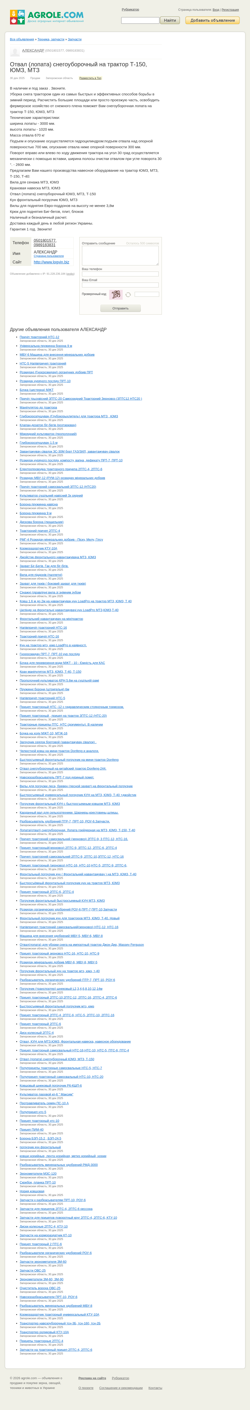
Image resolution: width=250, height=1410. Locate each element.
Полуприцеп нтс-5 (33, 1112)
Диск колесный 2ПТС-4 (37, 1033)
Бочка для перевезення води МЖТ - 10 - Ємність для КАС (62, 663)
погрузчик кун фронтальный (40, 1147)
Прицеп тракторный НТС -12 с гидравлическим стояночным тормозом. (72, 707)
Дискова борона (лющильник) (42, 522)
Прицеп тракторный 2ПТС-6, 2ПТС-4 (47, 892)
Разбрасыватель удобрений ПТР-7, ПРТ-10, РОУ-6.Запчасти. (65, 821)
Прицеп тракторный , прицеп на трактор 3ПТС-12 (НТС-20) (63, 715)
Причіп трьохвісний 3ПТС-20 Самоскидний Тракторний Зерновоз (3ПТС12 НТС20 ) (81, 398)
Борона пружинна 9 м (36, 513)
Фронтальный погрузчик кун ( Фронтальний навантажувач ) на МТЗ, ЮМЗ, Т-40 (78, 874)
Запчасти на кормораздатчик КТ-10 (46, 1235)
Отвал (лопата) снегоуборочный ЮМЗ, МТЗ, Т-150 (57, 1059)
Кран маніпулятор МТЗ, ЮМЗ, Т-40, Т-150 (50, 671)
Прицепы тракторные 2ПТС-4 (41, 1341)
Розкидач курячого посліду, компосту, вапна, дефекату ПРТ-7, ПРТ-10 (71, 460)
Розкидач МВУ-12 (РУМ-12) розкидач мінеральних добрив (62, 478)
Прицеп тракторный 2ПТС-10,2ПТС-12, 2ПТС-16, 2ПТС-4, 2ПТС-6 (68, 997)
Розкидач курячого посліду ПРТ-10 (45, 381)
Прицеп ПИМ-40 (32, 1129)
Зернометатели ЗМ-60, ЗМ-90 (41, 1279)
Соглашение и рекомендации (121, 1388)
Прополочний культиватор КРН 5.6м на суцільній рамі (59, 680)
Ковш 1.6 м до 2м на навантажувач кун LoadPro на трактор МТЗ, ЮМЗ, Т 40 (76, 601)
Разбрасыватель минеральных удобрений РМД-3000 (59, 1165)
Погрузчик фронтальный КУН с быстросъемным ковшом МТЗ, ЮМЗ (70, 804)
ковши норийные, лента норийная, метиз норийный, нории (63, 1156)
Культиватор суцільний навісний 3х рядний (51, 495)
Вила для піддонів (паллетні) (41, 575)
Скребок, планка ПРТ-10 (38, 1182)
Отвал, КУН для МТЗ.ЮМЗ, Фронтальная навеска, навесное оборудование (75, 1041)
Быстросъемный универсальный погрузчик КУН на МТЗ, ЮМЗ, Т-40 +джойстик (78, 795)
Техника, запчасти (50, 39)
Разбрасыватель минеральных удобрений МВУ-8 (56, 1306)
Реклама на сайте (92, 1378)
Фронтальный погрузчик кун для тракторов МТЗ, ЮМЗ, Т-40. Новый (70, 918)
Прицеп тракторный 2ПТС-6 (40, 1024)
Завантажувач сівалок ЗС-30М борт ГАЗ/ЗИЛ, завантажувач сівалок (70, 451)
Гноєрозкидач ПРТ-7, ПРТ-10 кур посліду (50, 654)
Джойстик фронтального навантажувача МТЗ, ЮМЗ (58, 557)
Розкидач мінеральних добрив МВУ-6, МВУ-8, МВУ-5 (58, 962)
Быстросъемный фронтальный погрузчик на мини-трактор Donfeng (69, 760)
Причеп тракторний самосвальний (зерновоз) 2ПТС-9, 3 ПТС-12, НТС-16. (74, 839)
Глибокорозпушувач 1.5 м (39, 442)
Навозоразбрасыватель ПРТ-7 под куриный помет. (57, 777)
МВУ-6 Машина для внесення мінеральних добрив (57, 354)
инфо (70, 273)
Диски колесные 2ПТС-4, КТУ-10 (44, 1226)
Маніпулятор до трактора (38, 407)
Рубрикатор (130, 9)
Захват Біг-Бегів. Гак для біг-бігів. (44, 566)
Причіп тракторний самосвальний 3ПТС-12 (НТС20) (58, 487)
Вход (216, 9)
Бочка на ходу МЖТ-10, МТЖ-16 (44, 733)
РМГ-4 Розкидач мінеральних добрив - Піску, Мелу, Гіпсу (61, 539)
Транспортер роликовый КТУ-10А (44, 1332)
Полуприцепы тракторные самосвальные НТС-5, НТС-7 (61, 1068)
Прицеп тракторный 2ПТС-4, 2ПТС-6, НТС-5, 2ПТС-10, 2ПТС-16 (67, 1015)
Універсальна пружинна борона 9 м (46, 346)
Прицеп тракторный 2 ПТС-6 (41, 1244)
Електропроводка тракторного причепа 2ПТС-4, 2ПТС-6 (61, 469)
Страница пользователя (49, 255)
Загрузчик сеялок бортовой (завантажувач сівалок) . (58, 742)
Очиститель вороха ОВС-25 (40, 1288)
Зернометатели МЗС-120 (38, 1173)
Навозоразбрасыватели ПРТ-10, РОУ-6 (49, 1297)
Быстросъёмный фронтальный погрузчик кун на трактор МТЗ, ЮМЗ (70, 883)
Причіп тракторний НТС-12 (39, 337)
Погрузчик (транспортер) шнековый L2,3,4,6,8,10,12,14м (61, 988)
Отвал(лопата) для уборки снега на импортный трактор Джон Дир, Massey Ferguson (82, 944)
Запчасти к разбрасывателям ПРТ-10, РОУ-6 (53, 1200)
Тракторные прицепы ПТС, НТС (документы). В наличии (61, 724)
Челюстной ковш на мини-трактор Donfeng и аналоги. (59, 751)
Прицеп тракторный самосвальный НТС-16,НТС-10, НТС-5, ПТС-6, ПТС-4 (74, 1050)
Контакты (155, 1388)
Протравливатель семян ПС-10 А (44, 1103)
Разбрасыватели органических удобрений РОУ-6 (56, 1253)
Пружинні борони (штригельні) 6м (44, 689)
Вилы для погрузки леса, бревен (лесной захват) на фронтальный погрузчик (76, 786)
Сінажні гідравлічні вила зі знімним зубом (50, 592)
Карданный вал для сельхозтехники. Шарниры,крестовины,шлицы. (69, 812)
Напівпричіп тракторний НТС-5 (42, 698)
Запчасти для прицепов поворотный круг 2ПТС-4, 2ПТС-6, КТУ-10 (68, 1217)
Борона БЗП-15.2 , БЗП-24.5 (40, 1138)
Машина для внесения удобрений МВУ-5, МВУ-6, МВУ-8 (61, 936)
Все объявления (22, 39)
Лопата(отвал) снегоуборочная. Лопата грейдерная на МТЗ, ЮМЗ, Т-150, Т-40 (77, 830)
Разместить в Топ (90, 78)
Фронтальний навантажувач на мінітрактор (51, 619)
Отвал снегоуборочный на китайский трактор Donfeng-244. (63, 768)
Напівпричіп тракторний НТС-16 (43, 627)
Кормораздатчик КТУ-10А (38, 548)
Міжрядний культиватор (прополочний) (48, 434)
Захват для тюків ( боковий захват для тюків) (53, 583)
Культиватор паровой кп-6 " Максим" (46, 1094)
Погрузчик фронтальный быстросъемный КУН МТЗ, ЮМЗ (62, 900)
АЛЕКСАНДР (33, 50)
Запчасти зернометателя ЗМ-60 (43, 1261)
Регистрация (230, 9)
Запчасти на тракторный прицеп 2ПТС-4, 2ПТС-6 (56, 1350)
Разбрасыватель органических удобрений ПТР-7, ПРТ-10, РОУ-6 (67, 980)
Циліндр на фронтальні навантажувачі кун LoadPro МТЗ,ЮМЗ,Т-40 (69, 610)
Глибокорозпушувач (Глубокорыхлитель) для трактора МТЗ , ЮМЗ (69, 416)
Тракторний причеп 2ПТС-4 (40, 531)
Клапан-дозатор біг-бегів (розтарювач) (48, 425)
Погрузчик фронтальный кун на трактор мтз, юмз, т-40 (60, 971)
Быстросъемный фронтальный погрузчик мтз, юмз (57, 1006)
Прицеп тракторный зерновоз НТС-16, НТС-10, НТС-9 (59, 953)
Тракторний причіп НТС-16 (39, 636)
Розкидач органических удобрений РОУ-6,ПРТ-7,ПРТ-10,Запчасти (68, 909)
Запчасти (75, 39)
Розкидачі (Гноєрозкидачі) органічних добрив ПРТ (56, 372)
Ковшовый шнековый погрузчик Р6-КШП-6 (51, 1085)
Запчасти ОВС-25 (33, 1270)
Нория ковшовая (32, 1191)
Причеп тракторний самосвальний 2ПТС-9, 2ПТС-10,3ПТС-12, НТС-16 (72, 856)
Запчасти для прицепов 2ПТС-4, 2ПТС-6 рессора (56, 1209)
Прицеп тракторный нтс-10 (39, 1121)
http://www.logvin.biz (51, 262)
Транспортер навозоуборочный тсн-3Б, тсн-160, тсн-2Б (60, 1323)
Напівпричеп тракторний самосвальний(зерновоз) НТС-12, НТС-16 (69, 927)
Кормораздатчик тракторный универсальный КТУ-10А (59, 1314)
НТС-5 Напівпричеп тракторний (43, 363)
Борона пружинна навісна (39, 504)
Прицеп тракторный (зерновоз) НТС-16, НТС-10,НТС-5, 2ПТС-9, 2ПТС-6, (73, 865)
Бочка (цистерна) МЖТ (37, 390)
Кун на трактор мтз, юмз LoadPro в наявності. (53, 645)
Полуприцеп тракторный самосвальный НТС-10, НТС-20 (61, 1077)
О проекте (86, 1388)
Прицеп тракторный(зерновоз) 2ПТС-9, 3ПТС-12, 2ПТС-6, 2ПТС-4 (68, 848)
